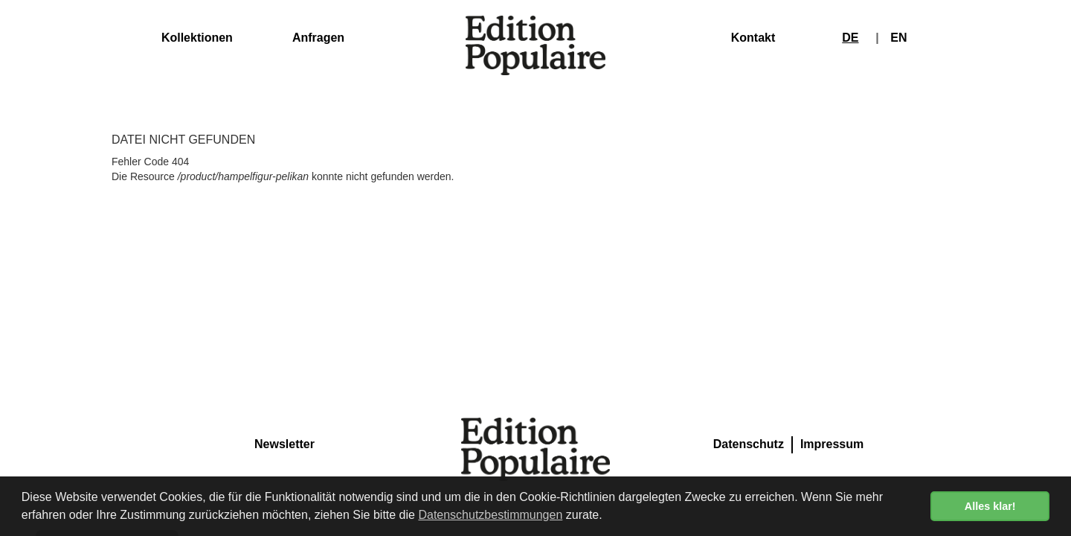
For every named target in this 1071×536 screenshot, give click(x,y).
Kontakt (753, 37)
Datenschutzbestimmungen (490, 514)
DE (850, 37)
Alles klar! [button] (990, 506)
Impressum (831, 444)
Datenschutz (748, 444)
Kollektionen (197, 37)
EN (898, 37)
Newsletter (284, 444)
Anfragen (318, 37)
